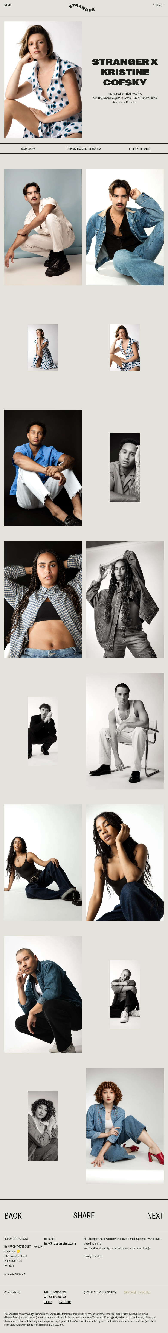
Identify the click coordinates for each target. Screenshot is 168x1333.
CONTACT (158, 5)
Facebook (65, 1302)
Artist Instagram (55, 1297)
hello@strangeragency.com (60, 1243)
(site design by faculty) (137, 1292)
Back (13, 1215)
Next (155, 1215)
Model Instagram (55, 1292)
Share (84, 1214)
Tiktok (48, 1302)
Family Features (140, 148)
